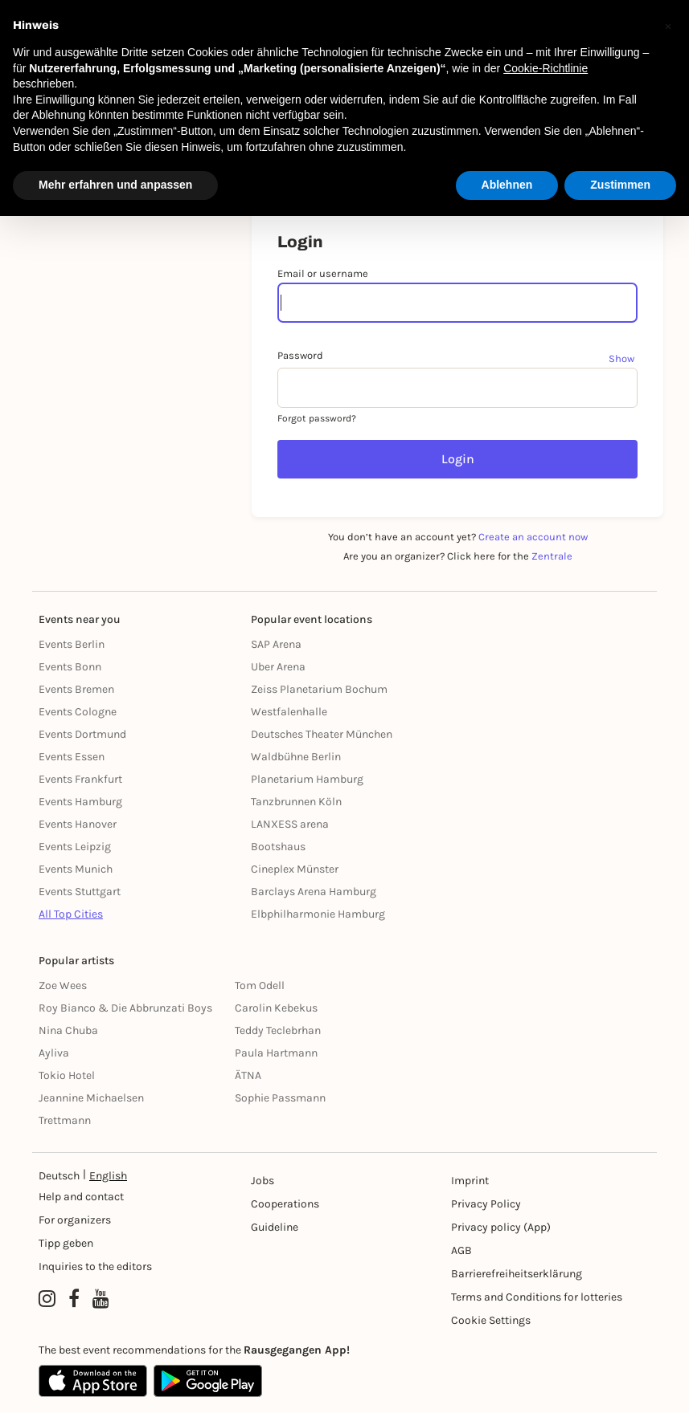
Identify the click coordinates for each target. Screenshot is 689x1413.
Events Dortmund (82, 734)
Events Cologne (78, 712)
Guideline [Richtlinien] (274, 1227)
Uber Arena (278, 667)
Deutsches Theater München (321, 734)
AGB (461, 1250)
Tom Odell (260, 985)
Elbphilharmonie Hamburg (318, 914)
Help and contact (81, 1196)
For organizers (75, 1220)
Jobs (262, 1180)
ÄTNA (248, 1075)
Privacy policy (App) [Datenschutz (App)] (501, 1227)
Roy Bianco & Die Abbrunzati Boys (125, 1008)
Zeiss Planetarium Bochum (319, 689)
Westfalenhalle (289, 712)
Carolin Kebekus (276, 1008)
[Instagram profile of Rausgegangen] (47, 1299)
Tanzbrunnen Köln (296, 801)
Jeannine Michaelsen (91, 1098)
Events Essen (72, 757)
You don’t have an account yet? (458, 537)
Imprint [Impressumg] (470, 1180)
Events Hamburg (80, 801)
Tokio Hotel (67, 1075)
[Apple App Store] (93, 1381)
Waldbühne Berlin (296, 757)
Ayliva (54, 1053)
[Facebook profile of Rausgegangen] (74, 1299)
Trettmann (65, 1120)
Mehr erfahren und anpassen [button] (115, 184)
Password (300, 355)
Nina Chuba (68, 1030)
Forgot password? (316, 418)
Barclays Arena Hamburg (313, 891)
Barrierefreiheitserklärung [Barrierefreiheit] (516, 1274)
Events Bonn (70, 667)
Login (457, 458)
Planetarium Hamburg (307, 779)
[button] (668, 26)
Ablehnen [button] (507, 184)
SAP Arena (276, 644)
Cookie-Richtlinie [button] (545, 68)
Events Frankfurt (80, 779)
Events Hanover (78, 824)
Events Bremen (76, 689)
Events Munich (76, 869)
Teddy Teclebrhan (278, 1030)
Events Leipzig (75, 846)
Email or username (322, 273)
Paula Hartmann (276, 1053)
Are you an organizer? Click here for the (457, 556)
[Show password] (623, 358)
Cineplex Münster (294, 869)
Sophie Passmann (280, 1098)
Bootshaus (278, 846)
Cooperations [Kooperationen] (285, 1204)
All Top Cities (71, 914)
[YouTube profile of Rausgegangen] (100, 1299)
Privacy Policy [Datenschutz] (486, 1204)
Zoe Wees (63, 985)
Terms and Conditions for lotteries (536, 1297)
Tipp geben (66, 1243)
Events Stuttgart (80, 891)
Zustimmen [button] (620, 184)
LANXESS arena (290, 824)
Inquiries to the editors (95, 1266)
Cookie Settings (491, 1320)
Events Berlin (72, 644)
